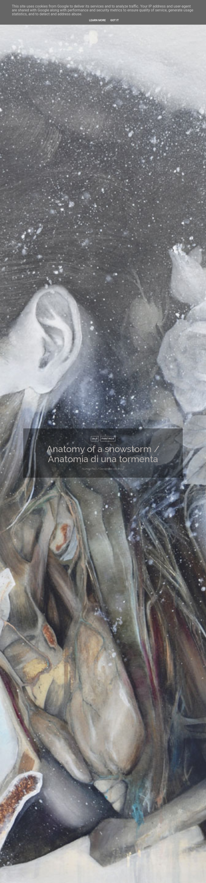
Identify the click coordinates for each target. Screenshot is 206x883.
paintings (108, 439)
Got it (114, 20)
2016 (95, 439)
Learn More (97, 20)
